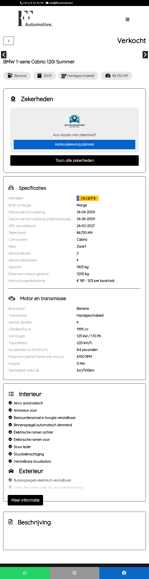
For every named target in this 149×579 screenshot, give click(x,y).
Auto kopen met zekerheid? (74, 135)
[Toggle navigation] (127, 19)
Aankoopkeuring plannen (74, 144)
